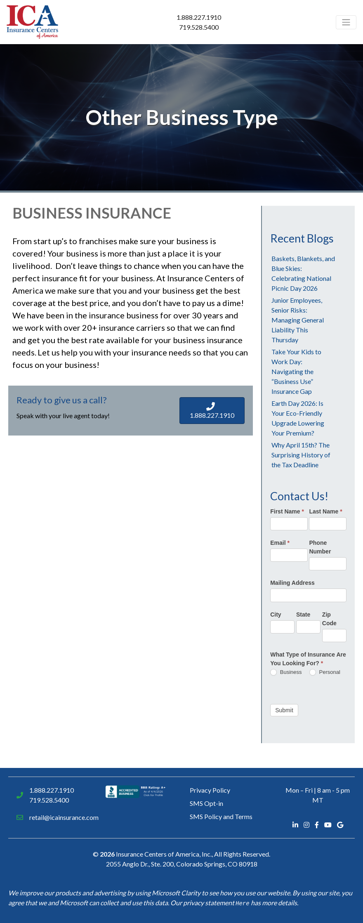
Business (286, 672)
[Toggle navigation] (346, 22)
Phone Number (320, 547)
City (275, 614)
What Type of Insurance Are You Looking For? (308, 658)
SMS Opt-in (206, 803)
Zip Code (329, 618)
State (303, 614)
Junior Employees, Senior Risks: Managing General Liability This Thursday (297, 320)
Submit (284, 710)
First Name (287, 511)
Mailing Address (292, 582)
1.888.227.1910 (199, 17)
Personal (324, 672)
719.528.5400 (199, 27)
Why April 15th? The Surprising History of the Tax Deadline (300, 455)
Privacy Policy (210, 790)
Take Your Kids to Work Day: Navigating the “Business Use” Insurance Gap (296, 371)
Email (280, 542)
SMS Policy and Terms (221, 816)
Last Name (325, 511)
